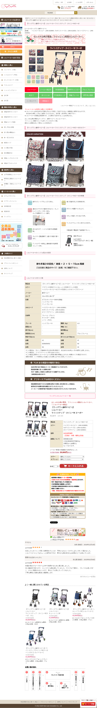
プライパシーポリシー (47, 702)
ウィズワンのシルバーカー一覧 (60, 396)
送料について (61, 702)
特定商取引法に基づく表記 (29, 702)
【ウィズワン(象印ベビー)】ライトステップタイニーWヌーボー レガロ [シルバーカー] (36, 650)
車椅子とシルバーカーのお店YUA (35, 18)
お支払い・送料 (59, 2)
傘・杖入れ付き (88, 18)
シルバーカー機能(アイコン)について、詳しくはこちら (78, 105)
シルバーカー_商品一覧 (53, 18)
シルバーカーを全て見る (12, 58)
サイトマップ (72, 702)
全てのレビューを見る (87, 576)
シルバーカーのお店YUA (12, 20)
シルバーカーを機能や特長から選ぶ (72, 18)
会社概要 (69, 2)
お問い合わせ (89, 2)
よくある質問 (79, 2)
